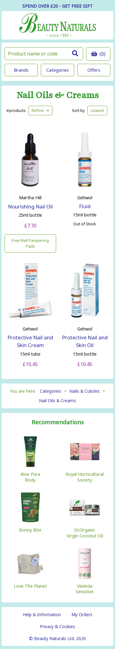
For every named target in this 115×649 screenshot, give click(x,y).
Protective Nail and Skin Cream (30, 341)
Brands (21, 70)
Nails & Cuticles (84, 391)
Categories (57, 70)
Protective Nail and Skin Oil (85, 341)
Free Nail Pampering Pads (30, 243)
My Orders (81, 614)
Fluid (84, 206)
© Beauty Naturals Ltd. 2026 (57, 638)
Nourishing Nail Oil (30, 206)
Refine (40, 110)
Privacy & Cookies (57, 626)
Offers (93, 70)
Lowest (97, 110)
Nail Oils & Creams (58, 95)
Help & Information (42, 614)
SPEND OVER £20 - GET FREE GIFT (57, 6)
